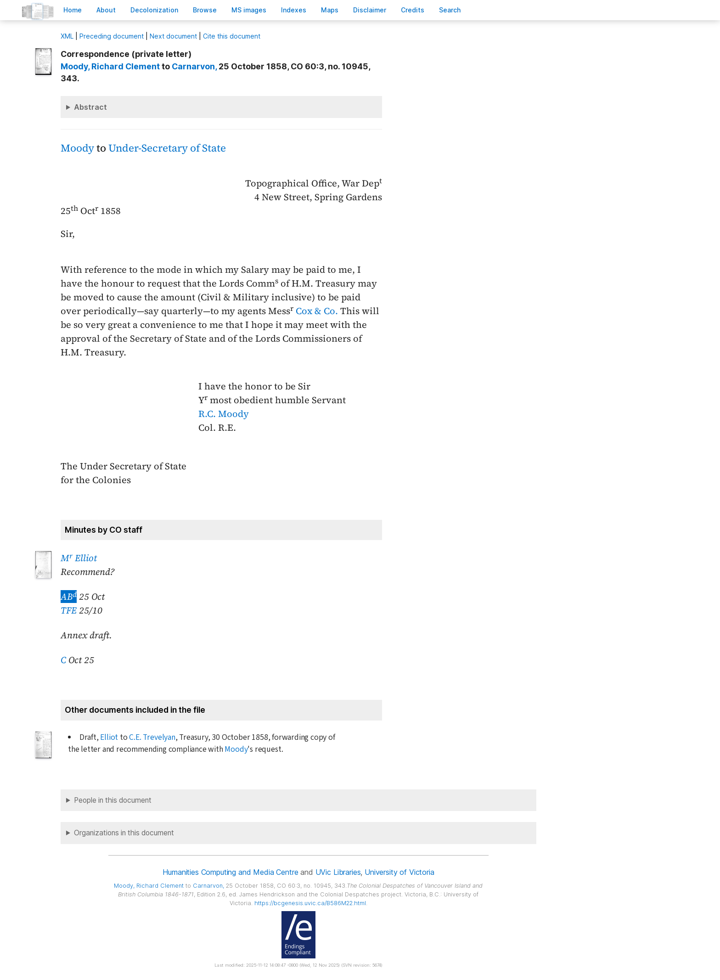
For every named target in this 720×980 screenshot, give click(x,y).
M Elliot (79, 558)
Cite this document (231, 36)
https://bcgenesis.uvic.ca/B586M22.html (310, 903)
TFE (69, 610)
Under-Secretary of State (167, 148)
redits (412, 10)
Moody (77, 148)
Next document (173, 36)
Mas (329, 10)
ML (67, 36)
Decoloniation (154, 10)
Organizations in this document (124, 832)
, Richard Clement (110, 66)
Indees (293, 10)
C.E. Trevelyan (152, 737)
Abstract (90, 107)
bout (106, 10)
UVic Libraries (338, 872)
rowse (205, 10)
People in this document (113, 800)
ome (72, 10)
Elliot (109, 737)
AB (69, 596)
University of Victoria (399, 872)
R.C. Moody (223, 413)
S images (248, 10)
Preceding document (111, 36)
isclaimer (369, 10)
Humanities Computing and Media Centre (230, 872)
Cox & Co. (317, 310)
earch (450, 10)
